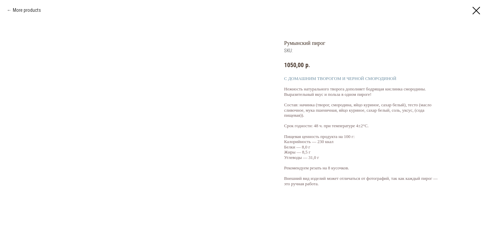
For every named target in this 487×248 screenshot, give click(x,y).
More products (27, 10)
